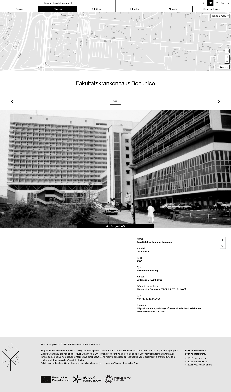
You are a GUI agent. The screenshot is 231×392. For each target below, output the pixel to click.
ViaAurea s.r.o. (201, 361)
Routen (19, 9)
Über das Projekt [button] (211, 9)
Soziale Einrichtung (147, 270)
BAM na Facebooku (195, 350)
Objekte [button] (58, 9)
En (228, 3)
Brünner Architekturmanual (58, 3)
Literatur (134, 9)
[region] (115, 41)
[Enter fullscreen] (227, 51)
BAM (43, 344)
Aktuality (173, 9)
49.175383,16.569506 (149, 298)
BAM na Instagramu (195, 353)
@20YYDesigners (203, 364)
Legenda (224, 67)
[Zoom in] (227, 57)
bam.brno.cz (200, 358)
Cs (222, 3)
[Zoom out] (227, 61)
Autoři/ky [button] (96, 9)
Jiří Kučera (143, 251)
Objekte (53, 344)
